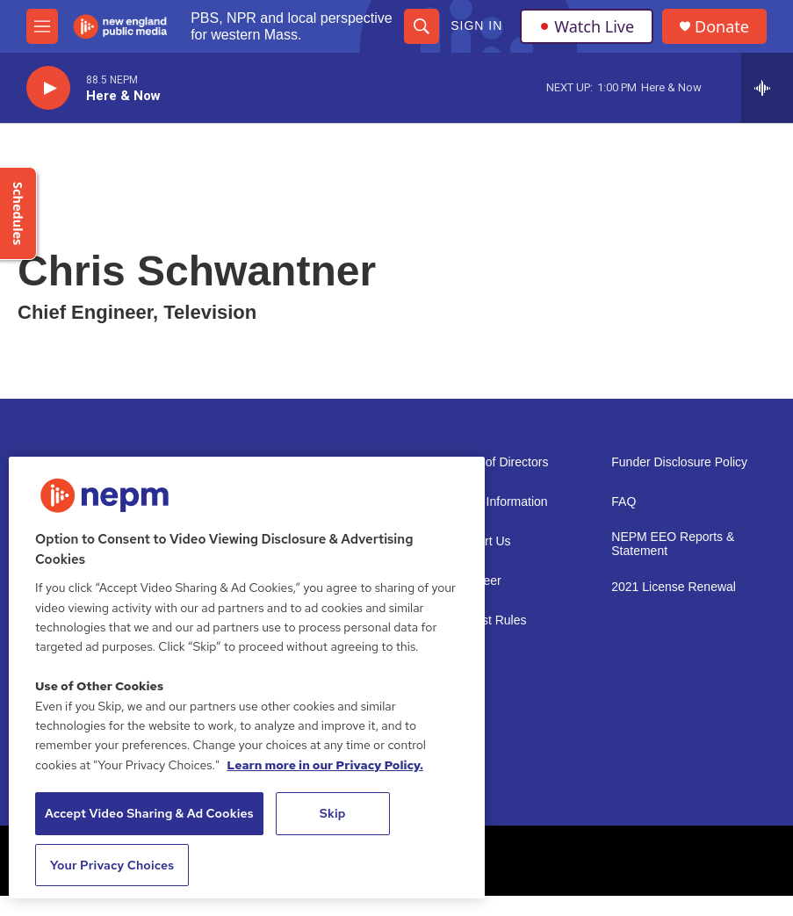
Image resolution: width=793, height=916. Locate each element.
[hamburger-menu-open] (42, 26)
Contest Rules (488, 620)
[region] (247, 677)
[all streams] (767, 88)
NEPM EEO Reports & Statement (672, 544)
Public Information (499, 501)
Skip (333, 813)
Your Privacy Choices (112, 865)
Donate (722, 27)
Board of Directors (499, 462)
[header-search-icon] (421, 26)
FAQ (623, 501)
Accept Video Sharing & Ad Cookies (149, 813)
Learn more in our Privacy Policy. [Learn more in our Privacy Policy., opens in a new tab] (325, 765)
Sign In (476, 25)
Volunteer (475, 581)
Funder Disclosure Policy (679, 462)
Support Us (480, 541)
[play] (48, 88)
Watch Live (586, 26)
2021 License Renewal (673, 587)
